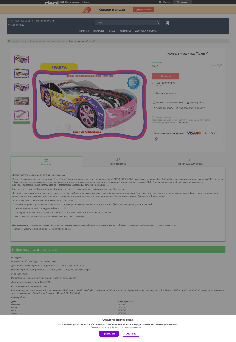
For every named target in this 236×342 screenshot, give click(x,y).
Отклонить (131, 334)
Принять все (109, 334)
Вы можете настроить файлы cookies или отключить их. (117, 327)
